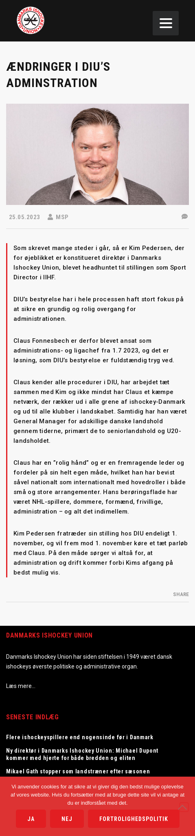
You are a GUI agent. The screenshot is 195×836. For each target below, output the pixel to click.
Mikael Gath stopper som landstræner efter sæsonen (78, 771)
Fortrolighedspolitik (133, 819)
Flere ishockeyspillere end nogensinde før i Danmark (79, 737)
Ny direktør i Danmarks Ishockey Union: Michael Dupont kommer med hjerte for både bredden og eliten (82, 754)
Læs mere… (20, 686)
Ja (31, 819)
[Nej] (184, 807)
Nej (66, 819)
